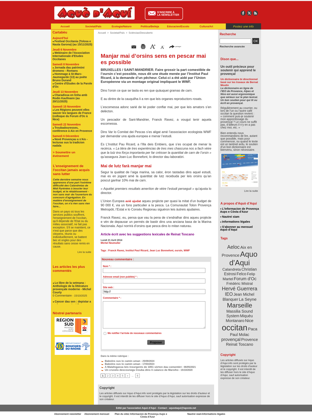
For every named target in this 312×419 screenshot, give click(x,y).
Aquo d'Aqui (238, 255)
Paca (251, 312)
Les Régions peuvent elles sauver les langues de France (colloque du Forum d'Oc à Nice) (72, 109)
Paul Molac (230, 317)
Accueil (65, 26)
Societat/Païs (93, 26)
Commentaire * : (112, 298)
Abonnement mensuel (103, 413)
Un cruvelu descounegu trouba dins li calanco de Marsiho (135, 369)
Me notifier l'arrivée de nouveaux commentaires (135, 333)
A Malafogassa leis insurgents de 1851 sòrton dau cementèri (137, 366)
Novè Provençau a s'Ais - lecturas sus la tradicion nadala (72, 133)
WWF (184, 250)
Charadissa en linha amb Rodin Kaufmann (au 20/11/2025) (69, 95)
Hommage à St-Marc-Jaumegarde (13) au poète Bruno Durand (68, 74)
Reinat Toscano (242, 323)
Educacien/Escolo (178, 26)
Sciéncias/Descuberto (139, 32)
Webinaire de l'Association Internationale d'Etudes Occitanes (70, 54)
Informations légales (235, 221)
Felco (252, 265)
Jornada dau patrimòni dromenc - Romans (67, 67)
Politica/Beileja (150, 26)
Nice (248, 304)
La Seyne (247, 289)
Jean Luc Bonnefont (159, 250)
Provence (234, 321)
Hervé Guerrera (239, 279)
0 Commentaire (62, 280)
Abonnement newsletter (68, 413)
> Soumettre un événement (70, 141)
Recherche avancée (231, 46)
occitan (235, 310)
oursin (176, 250)
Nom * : (107, 266)
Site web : (108, 287)
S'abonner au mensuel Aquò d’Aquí (236, 227)
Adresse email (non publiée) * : (120, 276)
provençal (248, 317)
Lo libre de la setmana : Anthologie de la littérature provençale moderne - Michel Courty (70, 273)
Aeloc (234, 245)
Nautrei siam (229, 216)
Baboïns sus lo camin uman (118, 360)
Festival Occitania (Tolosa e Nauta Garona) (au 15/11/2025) (71, 42)
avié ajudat (133, 201)
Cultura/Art (206, 26)
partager (175, 46)
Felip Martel (233, 270)
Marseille (233, 294)
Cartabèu (59, 32)
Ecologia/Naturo (122, 26)
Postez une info (243, 26)
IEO (230, 284)
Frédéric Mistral (244, 274)
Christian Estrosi (235, 265)
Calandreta (249, 260)
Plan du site (138, 413)
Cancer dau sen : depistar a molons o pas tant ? (70, 288)
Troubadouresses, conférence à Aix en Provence (72, 122)
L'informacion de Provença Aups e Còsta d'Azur (239, 210)
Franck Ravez (116, 250)
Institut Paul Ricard (136, 250)
